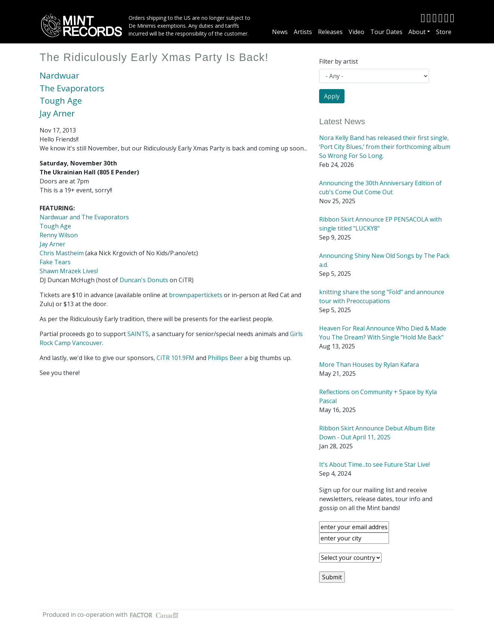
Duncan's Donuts (144, 280)
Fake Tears (55, 262)
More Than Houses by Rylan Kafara (369, 364)
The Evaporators (72, 88)
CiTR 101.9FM (175, 358)
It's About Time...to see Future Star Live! (374, 464)
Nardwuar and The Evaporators (84, 217)
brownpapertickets (195, 295)
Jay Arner (57, 113)
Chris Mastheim (62, 253)
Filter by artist (338, 61)
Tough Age (61, 100)
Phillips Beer (225, 358)
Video (356, 32)
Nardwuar (59, 75)
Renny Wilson (59, 235)
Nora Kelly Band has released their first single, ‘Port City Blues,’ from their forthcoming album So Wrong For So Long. (384, 147)
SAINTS (138, 334)
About (417, 32)
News (280, 32)
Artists (303, 32)
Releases (330, 32)
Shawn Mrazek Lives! (69, 271)
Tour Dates (386, 32)
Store (443, 32)
